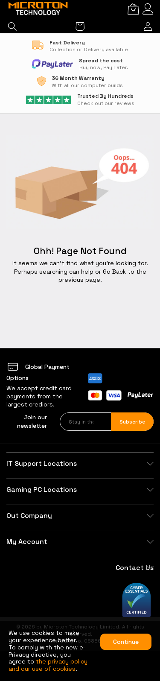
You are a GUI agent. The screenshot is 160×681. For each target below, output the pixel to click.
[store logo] (38, 9)
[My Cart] (133, 9)
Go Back (114, 271)
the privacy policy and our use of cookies (48, 665)
